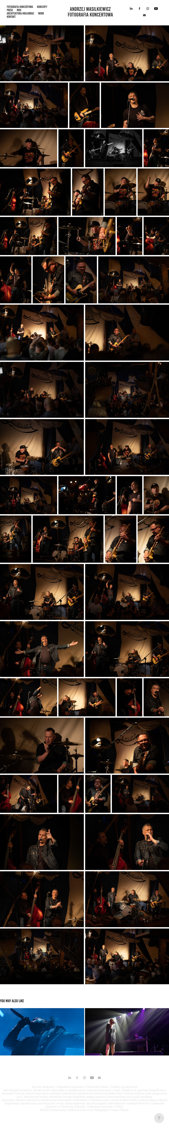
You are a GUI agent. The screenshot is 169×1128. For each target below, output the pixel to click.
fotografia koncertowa (20, 7)
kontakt (11, 16)
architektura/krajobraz (20, 13)
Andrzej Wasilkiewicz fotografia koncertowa (90, 12)
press (10, 10)
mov (19, 10)
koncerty (42, 7)
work (41, 13)
